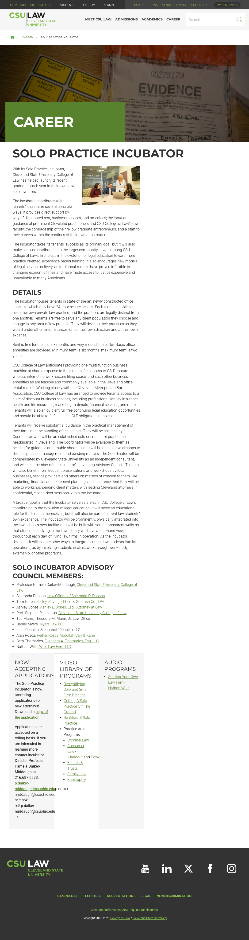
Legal (146, 896)
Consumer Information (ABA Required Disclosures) (124, 910)
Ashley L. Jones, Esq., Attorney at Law (71, 607)
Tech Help (92, 896)
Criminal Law (78, 740)
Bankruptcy (76, 779)
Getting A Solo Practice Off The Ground (77, 706)
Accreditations (121, 896)
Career (27, 37)
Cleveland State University (30, 5)
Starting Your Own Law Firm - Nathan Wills (123, 682)
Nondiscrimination (174, 896)
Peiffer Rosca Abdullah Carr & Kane (66, 635)
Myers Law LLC (51, 624)
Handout (75, 757)
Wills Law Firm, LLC (55, 646)
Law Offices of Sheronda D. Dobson (76, 596)
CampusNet (67, 896)
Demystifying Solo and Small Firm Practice (76, 689)
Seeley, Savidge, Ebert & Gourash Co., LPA (70, 601)
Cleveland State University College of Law (92, 613)
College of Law (120, 918)
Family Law (76, 774)
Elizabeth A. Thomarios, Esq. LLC (72, 641)
